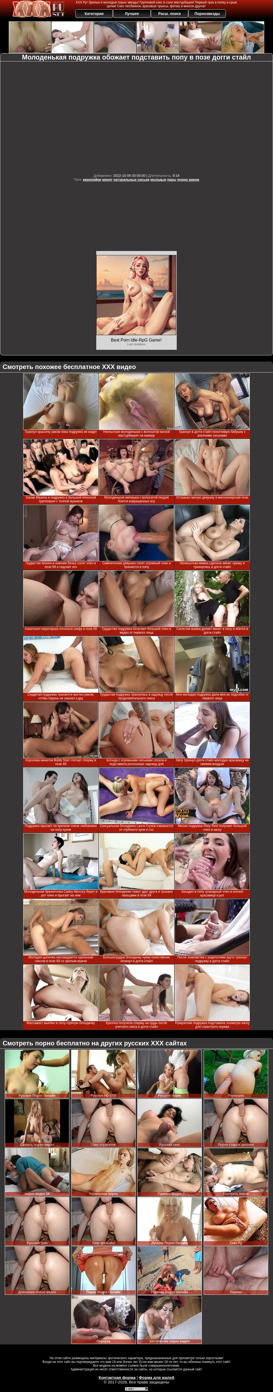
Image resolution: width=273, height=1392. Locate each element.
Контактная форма (117, 1377)
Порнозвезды (207, 13)
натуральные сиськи (131, 180)
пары (171, 180)
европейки (92, 180)
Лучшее (132, 13)
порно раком (188, 180)
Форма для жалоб (156, 1377)
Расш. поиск (169, 13)
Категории (94, 13)
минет (107, 180)
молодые (158, 180)
